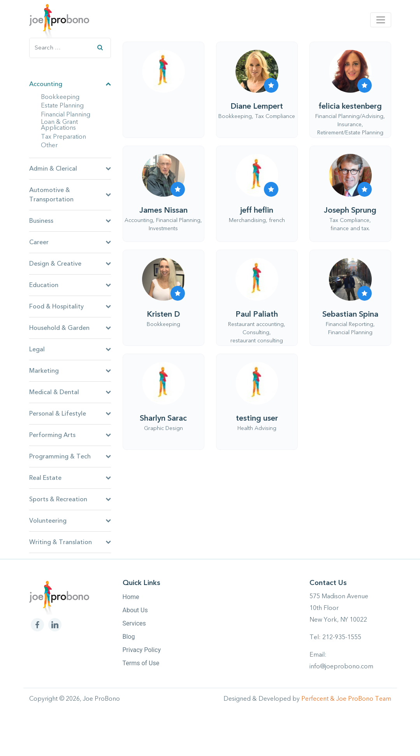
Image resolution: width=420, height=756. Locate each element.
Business (70, 220)
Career (70, 242)
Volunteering (70, 520)
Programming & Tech (70, 456)
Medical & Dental (70, 392)
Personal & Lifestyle (70, 413)
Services (134, 623)
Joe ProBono (101, 698)
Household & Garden (70, 327)
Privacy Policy (142, 650)
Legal (70, 349)
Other (49, 146)
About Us (135, 610)
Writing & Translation (70, 542)
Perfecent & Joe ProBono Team (346, 698)
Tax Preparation (63, 137)
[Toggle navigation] (380, 19)
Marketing (70, 370)
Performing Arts (70, 435)
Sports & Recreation (70, 499)
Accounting (70, 84)
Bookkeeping (60, 97)
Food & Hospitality (70, 306)
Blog (129, 636)
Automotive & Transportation (70, 195)
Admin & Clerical (70, 168)
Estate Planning (62, 106)
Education (70, 285)
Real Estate (70, 477)
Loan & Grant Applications (59, 125)
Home (131, 597)
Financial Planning (65, 115)
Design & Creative (70, 263)
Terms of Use (141, 663)
